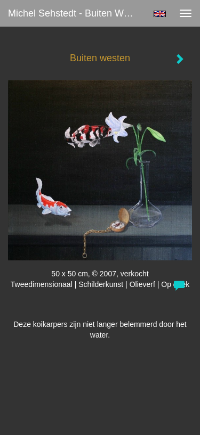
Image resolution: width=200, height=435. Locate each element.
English (160, 14)
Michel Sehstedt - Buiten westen (76, 13)
